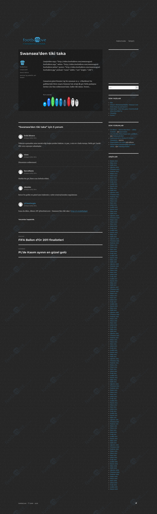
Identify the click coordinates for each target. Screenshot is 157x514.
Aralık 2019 (113, 230)
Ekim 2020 (113, 211)
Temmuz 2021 (114, 195)
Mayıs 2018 (113, 268)
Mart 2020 (113, 224)
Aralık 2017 (113, 279)
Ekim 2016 (113, 308)
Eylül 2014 (113, 356)
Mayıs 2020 (113, 220)
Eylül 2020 (113, 213)
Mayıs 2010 (113, 451)
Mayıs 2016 (113, 319)
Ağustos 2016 (114, 312)
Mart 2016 (113, 323)
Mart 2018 (113, 272)
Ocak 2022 (113, 182)
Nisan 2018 (113, 270)
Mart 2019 (113, 249)
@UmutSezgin (30, 203)
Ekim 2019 (113, 234)
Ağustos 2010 (114, 445)
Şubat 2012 (113, 409)
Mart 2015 (113, 344)
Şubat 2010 (113, 457)
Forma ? (112, 115)
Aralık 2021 (113, 184)
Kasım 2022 (114, 161)
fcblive (26, 72)
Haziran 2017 (114, 291)
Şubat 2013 (113, 396)
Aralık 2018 (113, 255)
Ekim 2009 (113, 466)
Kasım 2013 (113, 377)
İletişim (131, 41)
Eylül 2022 (113, 165)
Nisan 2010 (113, 453)
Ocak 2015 (113, 348)
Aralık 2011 (113, 413)
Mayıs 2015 (113, 340)
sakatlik (30, 75)
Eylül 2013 (113, 382)
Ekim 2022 (113, 163)
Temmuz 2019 (114, 241)
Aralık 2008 (113, 487)
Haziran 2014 (114, 363)
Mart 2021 (113, 203)
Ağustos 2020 (114, 216)
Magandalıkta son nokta (118, 142)
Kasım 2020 (114, 209)
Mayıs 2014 (113, 365)
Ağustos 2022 (114, 167)
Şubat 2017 (113, 300)
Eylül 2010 (113, 443)
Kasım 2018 (113, 258)
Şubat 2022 (113, 180)
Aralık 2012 (113, 401)
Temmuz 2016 (114, 314)
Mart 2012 (113, 407)
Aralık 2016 (113, 304)
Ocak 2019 (113, 253)
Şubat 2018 (113, 274)
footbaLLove (22, 503)
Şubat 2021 (113, 205)
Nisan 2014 (113, 367)
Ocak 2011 (113, 434)
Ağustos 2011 (114, 420)
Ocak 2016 (113, 327)
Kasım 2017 (113, 281)
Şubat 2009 (113, 483)
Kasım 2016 (114, 306)
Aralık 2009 (114, 462)
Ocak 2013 (113, 399)
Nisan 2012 (113, 405)
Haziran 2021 (114, 197)
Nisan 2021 (113, 201)
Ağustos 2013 (114, 384)
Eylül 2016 (113, 310)
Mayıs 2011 (113, 426)
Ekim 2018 (113, 260)
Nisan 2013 (113, 392)
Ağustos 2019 (114, 239)
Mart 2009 (113, 481)
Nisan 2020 (113, 222)
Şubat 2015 (113, 346)
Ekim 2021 (113, 188)
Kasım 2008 (114, 489)
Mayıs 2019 (113, 245)
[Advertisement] (79, 19)
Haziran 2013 (114, 388)
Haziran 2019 (114, 243)
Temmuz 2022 (114, 169)
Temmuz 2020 (114, 218)
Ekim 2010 (113, 441)
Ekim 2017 (113, 283)
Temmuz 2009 (114, 472)
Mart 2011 (113, 430)
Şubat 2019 (113, 251)
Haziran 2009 (114, 474)
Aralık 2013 (113, 375)
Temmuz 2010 (114, 447)
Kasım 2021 (113, 186)
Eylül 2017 (113, 285)
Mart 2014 (113, 369)
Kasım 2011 (113, 415)
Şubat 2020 (113, 226)
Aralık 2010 (113, 436)
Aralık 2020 (113, 207)
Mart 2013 (113, 394)
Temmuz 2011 (114, 422)
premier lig (23, 75)
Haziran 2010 (114, 449)
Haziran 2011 (114, 424)
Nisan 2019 (113, 247)
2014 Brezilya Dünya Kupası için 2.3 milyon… (124, 134)
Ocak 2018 (113, 277)
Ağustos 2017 (114, 287)
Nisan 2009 (113, 478)
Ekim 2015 (113, 329)
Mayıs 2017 (113, 293)
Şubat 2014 (113, 371)
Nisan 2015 (113, 342)
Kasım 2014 (113, 352)
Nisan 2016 (113, 321)
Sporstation (123, 132)
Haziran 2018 (114, 266)
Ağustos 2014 (114, 359)
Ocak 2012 (113, 411)
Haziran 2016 (114, 316)
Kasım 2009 (114, 464)
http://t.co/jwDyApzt (79, 211)
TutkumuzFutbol (118, 136)
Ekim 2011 (113, 417)
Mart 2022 (113, 178)
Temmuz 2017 (114, 289)
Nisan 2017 (113, 295)
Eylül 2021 (113, 190)
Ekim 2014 (113, 354)
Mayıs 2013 (113, 390)
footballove (23, 67)
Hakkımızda (121, 41)
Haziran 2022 (114, 171)
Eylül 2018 (113, 262)
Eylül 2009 (113, 468)
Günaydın (113, 113)
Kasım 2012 (113, 403)
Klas (111, 103)
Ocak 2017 (113, 302)
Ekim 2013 (113, 380)
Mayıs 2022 (113, 173)
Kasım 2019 (114, 232)
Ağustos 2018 (114, 264)
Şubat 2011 (113, 432)
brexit (22, 72)
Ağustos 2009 (114, 470)
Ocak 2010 (113, 460)
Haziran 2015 (114, 338)
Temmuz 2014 (114, 361)
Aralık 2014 (113, 350)
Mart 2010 (113, 455)
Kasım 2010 (113, 438)
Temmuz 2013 (114, 386)
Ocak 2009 (113, 485)
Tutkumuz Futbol (123, 146)
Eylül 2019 (113, 237)
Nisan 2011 (113, 428)
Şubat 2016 (113, 325)
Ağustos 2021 (114, 192)
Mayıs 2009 (114, 476)
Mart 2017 (113, 298)
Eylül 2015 (113, 331)
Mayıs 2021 (113, 199)
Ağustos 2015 (114, 333)
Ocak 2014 (113, 373)
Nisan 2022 (113, 176)
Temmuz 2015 (114, 335)
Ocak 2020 (113, 228)
